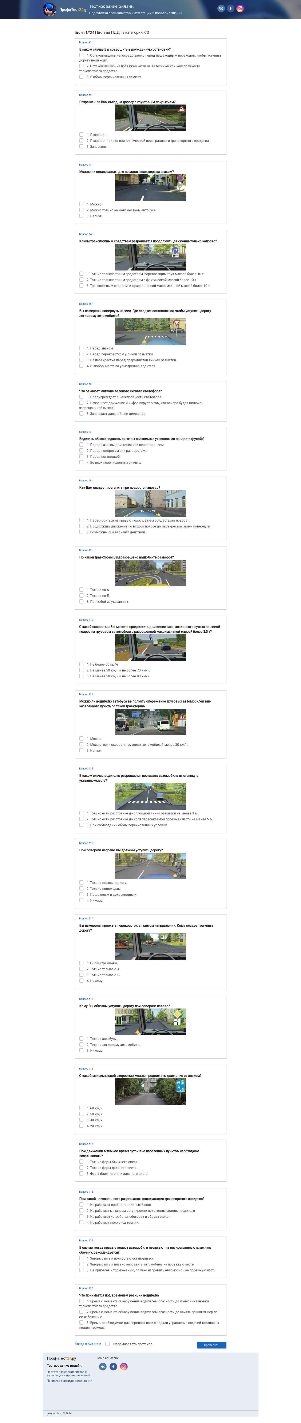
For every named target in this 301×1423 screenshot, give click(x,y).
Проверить (211, 1345)
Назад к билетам (88, 1344)
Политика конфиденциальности (69, 1380)
